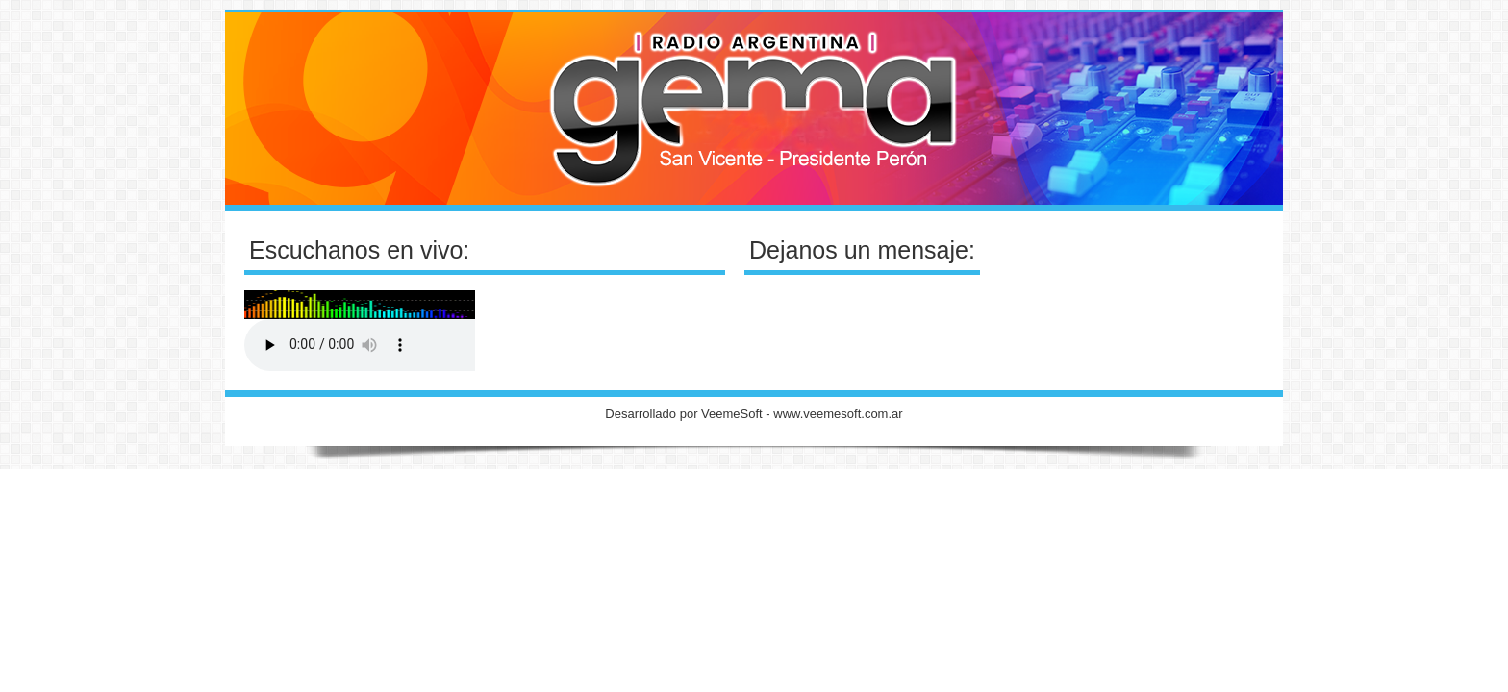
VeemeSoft (733, 414)
